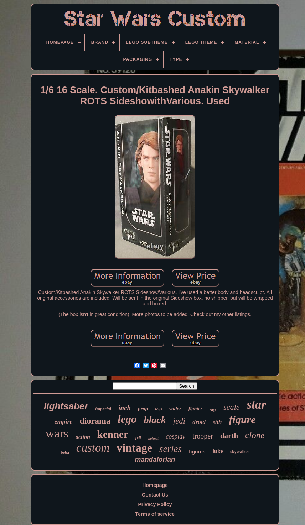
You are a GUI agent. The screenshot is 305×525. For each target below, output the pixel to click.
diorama (94, 420)
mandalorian (155, 459)
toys (158, 408)
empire (63, 421)
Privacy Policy (155, 504)
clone (254, 435)
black (155, 419)
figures (197, 452)
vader (175, 408)
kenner (112, 434)
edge (213, 410)
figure (242, 419)
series (170, 448)
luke (218, 451)
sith (217, 422)
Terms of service (155, 514)
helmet (153, 438)
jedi (179, 420)
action (83, 437)
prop (143, 408)
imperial (103, 408)
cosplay (175, 436)
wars (57, 433)
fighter (195, 408)
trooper (202, 436)
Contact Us (155, 495)
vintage (134, 447)
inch (124, 407)
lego (127, 419)
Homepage (155, 485)
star (256, 404)
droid (199, 422)
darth (229, 435)
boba (65, 452)
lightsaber (66, 406)
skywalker (239, 451)
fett (138, 437)
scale (231, 407)
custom (93, 447)
